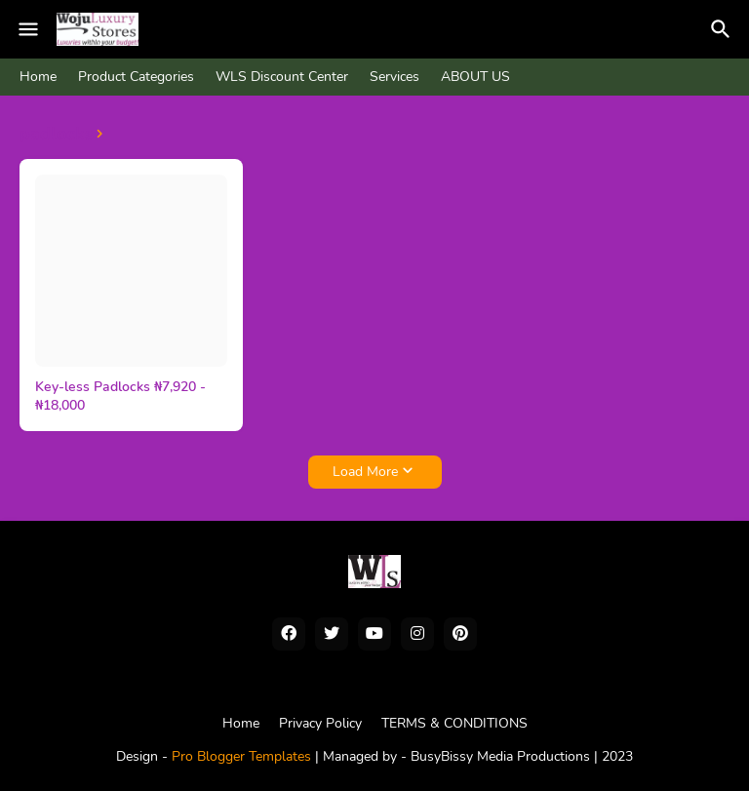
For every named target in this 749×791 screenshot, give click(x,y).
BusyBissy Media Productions (502, 756)
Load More (365, 471)
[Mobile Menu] (28, 29)
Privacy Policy (320, 723)
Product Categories (136, 76)
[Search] (723, 29)
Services (394, 76)
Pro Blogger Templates (241, 756)
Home (38, 76)
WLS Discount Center (282, 76)
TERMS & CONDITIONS (454, 723)
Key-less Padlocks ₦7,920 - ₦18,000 (120, 396)
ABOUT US (475, 76)
